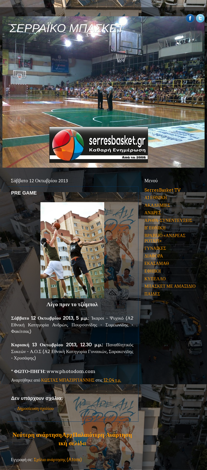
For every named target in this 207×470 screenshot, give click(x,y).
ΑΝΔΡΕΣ (152, 212)
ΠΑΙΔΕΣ (152, 293)
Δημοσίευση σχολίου (35, 408)
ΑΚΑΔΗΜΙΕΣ (157, 205)
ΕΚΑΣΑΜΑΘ (156, 263)
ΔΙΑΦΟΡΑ (153, 255)
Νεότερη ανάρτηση (37, 434)
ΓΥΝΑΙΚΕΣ (155, 248)
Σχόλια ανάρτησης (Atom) (58, 459)
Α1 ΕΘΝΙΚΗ (155, 197)
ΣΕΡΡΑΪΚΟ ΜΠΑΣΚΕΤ (67, 28)
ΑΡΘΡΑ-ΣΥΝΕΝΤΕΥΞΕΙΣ (168, 220)
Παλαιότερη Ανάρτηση (102, 434)
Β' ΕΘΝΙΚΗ (155, 227)
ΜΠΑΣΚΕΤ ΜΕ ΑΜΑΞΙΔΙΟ (170, 286)
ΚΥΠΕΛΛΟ (155, 278)
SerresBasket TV (162, 190)
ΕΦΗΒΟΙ (152, 271)
